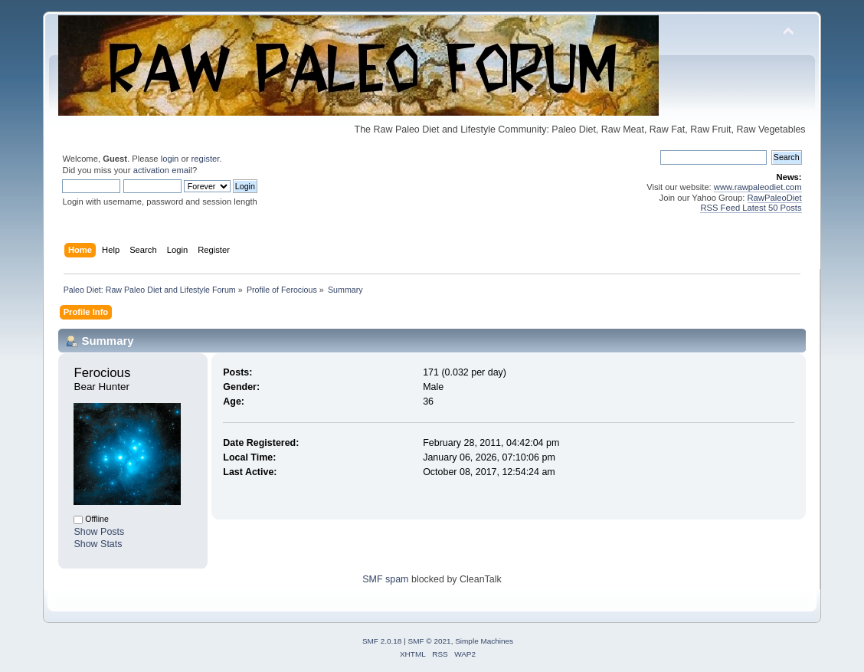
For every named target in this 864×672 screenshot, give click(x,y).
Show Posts (99, 531)
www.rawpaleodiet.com (758, 187)
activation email (162, 170)
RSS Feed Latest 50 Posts (750, 207)
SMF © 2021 (429, 641)
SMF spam (385, 579)
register (205, 158)
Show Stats (98, 544)
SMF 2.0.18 (382, 641)
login (170, 158)
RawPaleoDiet (775, 197)
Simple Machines (484, 641)
